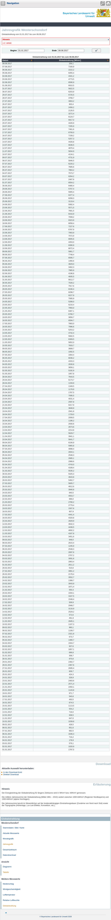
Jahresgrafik (8, 844)
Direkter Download (11, 775)
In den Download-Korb (12, 772)
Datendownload (9, 855)
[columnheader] (17, 60)
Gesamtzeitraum (10, 850)
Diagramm (7, 867)
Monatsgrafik (8, 839)
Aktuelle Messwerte (11, 833)
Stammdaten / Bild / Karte (13, 828)
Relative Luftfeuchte (11, 900)
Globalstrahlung (9, 906)
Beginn (13, 51)
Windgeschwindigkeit (11, 889)
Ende (54, 51)
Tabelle (6, 872)
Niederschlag (8, 884)
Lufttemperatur (9, 895)
